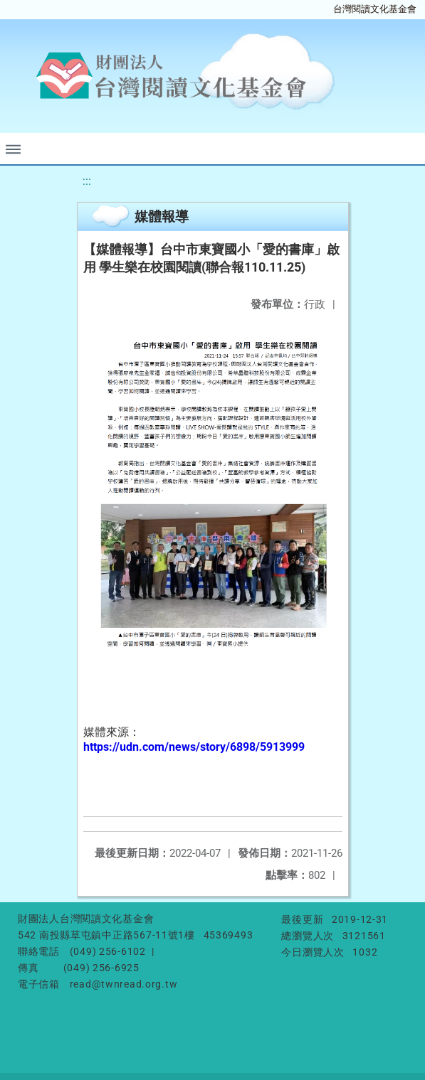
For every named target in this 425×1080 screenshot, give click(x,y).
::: (87, 181)
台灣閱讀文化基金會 (374, 9)
